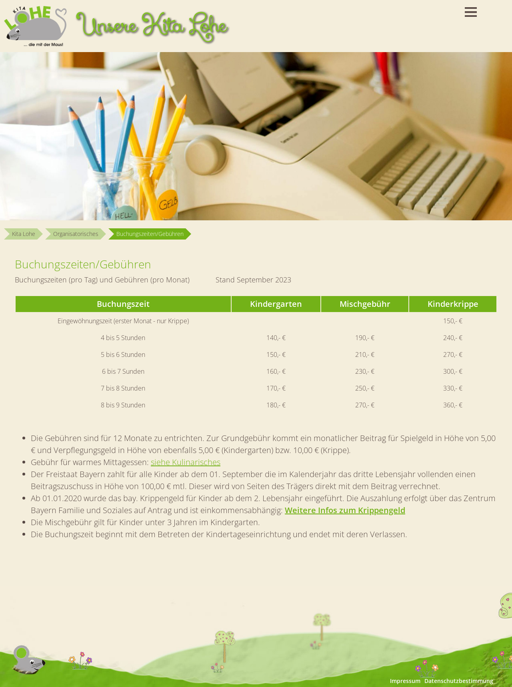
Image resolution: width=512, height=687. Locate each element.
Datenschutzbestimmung (458, 681)
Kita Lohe (23, 234)
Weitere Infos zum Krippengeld (345, 510)
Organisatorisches (75, 234)
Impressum (405, 681)
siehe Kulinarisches (185, 462)
